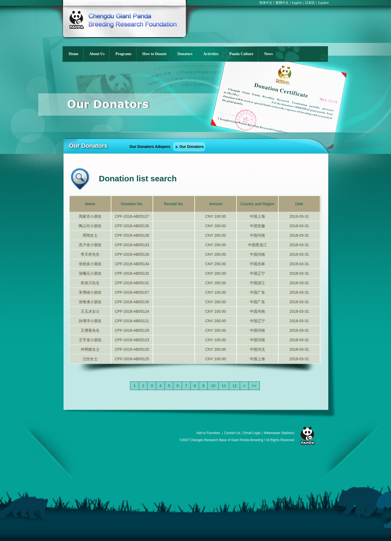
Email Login (252, 433)
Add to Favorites (208, 433)
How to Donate (154, 54)
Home (73, 54)
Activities (211, 54)
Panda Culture (241, 54)
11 (224, 386)
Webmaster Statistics (279, 433)
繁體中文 (282, 3)
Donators (184, 54)
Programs (123, 54)
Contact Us (232, 433)
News (268, 54)
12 (234, 386)
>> (254, 386)
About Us (97, 54)
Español (323, 3)
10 (213, 386)
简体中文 (265, 3)
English (297, 3)
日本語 (310, 3)
